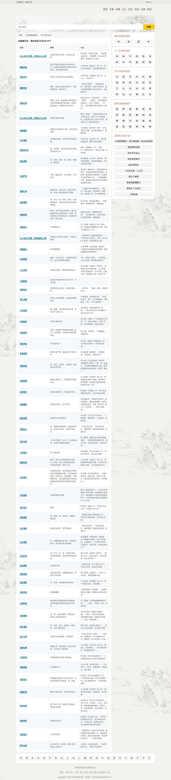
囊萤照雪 (23, 88)
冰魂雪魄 (23, 616)
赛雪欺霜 (23, 366)
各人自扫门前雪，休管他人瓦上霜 (33, 56)
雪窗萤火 (23, 227)
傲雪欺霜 (23, 648)
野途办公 (149, 2)
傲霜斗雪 (23, 191)
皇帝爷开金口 (134, 153)
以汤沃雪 (23, 556)
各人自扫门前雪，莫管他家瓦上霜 (33, 238)
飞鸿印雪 (23, 657)
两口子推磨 (134, 177)
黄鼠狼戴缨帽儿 (134, 182)
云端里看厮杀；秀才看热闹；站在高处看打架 (134, 141)
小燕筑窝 (134, 194)
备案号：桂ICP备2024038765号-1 (99, 777)
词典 (117, 9)
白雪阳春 (23, 603)
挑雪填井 (23, 721)
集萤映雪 (23, 215)
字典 (110, 9)
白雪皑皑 (23, 259)
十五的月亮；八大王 (134, 171)
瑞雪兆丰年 (24, 150)
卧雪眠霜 (23, 381)
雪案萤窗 (23, 667)
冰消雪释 (23, 495)
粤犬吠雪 (23, 706)
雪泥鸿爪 (23, 680)
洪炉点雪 (23, 442)
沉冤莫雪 (23, 333)
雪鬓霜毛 (23, 249)
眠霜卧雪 (23, 692)
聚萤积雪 (23, 462)
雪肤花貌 (23, 574)
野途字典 (79, 777)
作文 (129, 9)
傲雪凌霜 (23, 353)
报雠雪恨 (23, 131)
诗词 (136, 9)
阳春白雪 (23, 103)
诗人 (72, 772)
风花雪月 (23, 477)
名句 (76, 772)
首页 (104, 9)
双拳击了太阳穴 (134, 188)
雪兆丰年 (23, 77)
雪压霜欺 (23, 582)
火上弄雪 (23, 270)
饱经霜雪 (23, 202)
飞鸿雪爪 (23, 453)
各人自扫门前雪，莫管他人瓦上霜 (33, 118)
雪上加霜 (23, 299)
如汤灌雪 (23, 566)
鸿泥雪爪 (23, 734)
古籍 (142, 9)
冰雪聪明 (23, 322)
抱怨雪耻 (23, 517)
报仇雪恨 (23, 161)
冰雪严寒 (23, 176)
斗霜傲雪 (23, 281)
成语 (123, 9)
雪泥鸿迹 (23, 344)
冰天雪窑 (23, 528)
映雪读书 (23, 290)
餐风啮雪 (23, 418)
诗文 (81, 772)
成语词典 (85, 14)
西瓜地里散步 (134, 159)
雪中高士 (23, 508)
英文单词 (101, 772)
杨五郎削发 (134, 165)
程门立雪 (23, 637)
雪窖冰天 (23, 429)
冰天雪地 (23, 140)
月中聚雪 (23, 310)
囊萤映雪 (23, 67)
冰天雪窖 (23, 542)
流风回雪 (23, 592)
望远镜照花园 (134, 147)
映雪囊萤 (23, 404)
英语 (148, 9)
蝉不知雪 (23, 745)
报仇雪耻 (23, 627)
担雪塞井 (23, 392)
